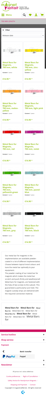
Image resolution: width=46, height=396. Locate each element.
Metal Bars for (12, 307)
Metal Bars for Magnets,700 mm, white (10, 65)
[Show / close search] (24, 14)
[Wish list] (30, 14)
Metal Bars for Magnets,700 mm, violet (32, 146)
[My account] (36, 14)
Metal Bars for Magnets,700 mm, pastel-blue (32, 188)
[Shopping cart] (42, 14)
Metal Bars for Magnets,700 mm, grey (9, 228)
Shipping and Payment (19, 385)
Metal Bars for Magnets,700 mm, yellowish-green (10, 188)
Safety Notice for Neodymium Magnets (22, 380)
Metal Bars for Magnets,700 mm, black (32, 228)
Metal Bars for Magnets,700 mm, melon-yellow (10, 107)
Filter (6, 30)
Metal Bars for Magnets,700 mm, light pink (34, 106)
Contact (33, 385)
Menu (6, 14)
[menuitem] (6, 14)
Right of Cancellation (30, 376)
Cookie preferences (13, 376)
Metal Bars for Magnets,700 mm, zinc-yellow (32, 66)
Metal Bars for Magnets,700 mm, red (9, 146)
